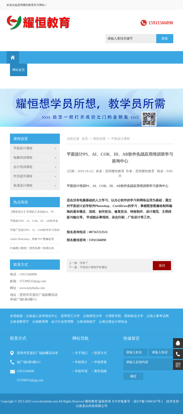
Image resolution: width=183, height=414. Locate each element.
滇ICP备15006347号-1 (148, 401)
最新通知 (156, 70)
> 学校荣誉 (99, 362)
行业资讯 (122, 70)
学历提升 (87, 70)
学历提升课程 (22, 176)
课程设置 (70, 70)
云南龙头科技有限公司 (91, 406)
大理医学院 (113, 316)
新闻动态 (53, 70)
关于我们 (35, 70)
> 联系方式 (99, 353)
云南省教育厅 (19, 321)
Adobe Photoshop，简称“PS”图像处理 (32, 239)
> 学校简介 (80, 362)
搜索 (164, 38)
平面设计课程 (120, 138)
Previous (4, 93)
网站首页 (18, 70)
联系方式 (18, 82)
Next (178, 93)
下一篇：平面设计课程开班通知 (88, 267)
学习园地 (139, 70)
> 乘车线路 (99, 371)
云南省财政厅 (86, 321)
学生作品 (104, 70)
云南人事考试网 (157, 316)
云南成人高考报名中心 (42, 316)
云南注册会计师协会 (113, 321)
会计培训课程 (22, 167)
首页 (85, 138)
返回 (162, 265)
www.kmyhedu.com (32, 288)
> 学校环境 (80, 371)
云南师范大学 (92, 316)
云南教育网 (40, 321)
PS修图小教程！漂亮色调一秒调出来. (32, 248)
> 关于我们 (80, 353)
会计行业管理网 (62, 321)
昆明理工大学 (70, 316)
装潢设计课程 (22, 185)
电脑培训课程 (22, 157)
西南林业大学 (133, 316)
